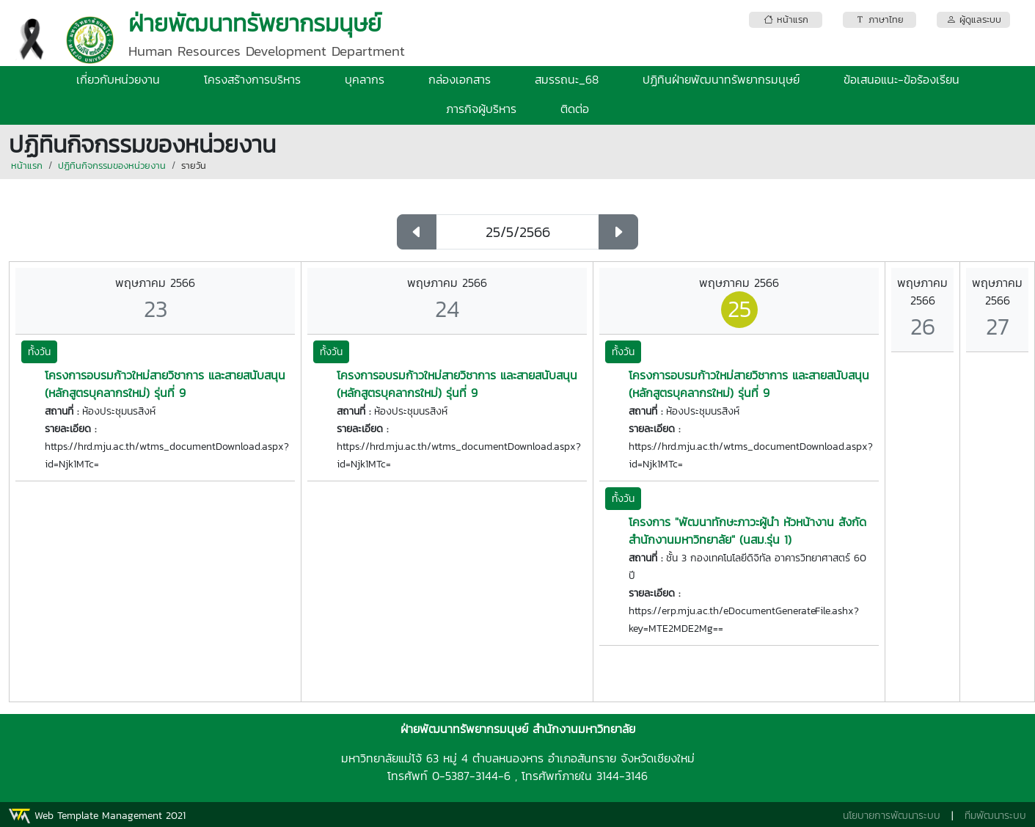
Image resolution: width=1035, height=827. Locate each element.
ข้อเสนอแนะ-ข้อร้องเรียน (901, 79)
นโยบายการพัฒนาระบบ (891, 815)
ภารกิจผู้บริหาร (481, 108)
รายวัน (193, 165)
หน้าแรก (27, 165)
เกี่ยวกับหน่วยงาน (118, 79)
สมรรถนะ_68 (567, 79)
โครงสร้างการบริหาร (252, 79)
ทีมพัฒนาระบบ (995, 815)
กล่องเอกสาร (459, 79)
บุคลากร (364, 79)
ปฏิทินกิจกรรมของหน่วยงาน (112, 165)
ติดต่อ (574, 108)
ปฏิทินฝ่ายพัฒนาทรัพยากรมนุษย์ (721, 79)
